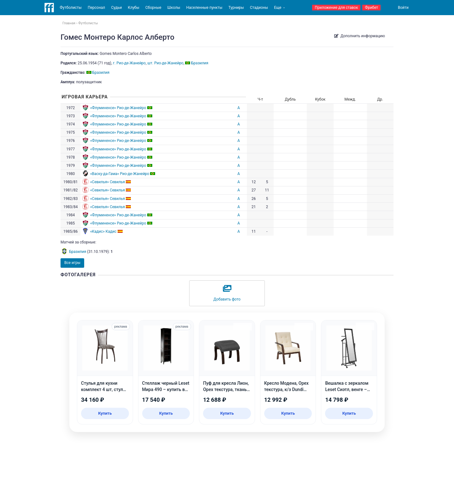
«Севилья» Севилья (107, 182)
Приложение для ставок (336, 7)
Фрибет (371, 7)
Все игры (72, 262)
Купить (105, 413)
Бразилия (77, 251)
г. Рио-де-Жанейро (129, 63)
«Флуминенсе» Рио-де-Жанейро (118, 108)
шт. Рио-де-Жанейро (165, 63)
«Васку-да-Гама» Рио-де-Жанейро (119, 174)
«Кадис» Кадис (103, 231)
